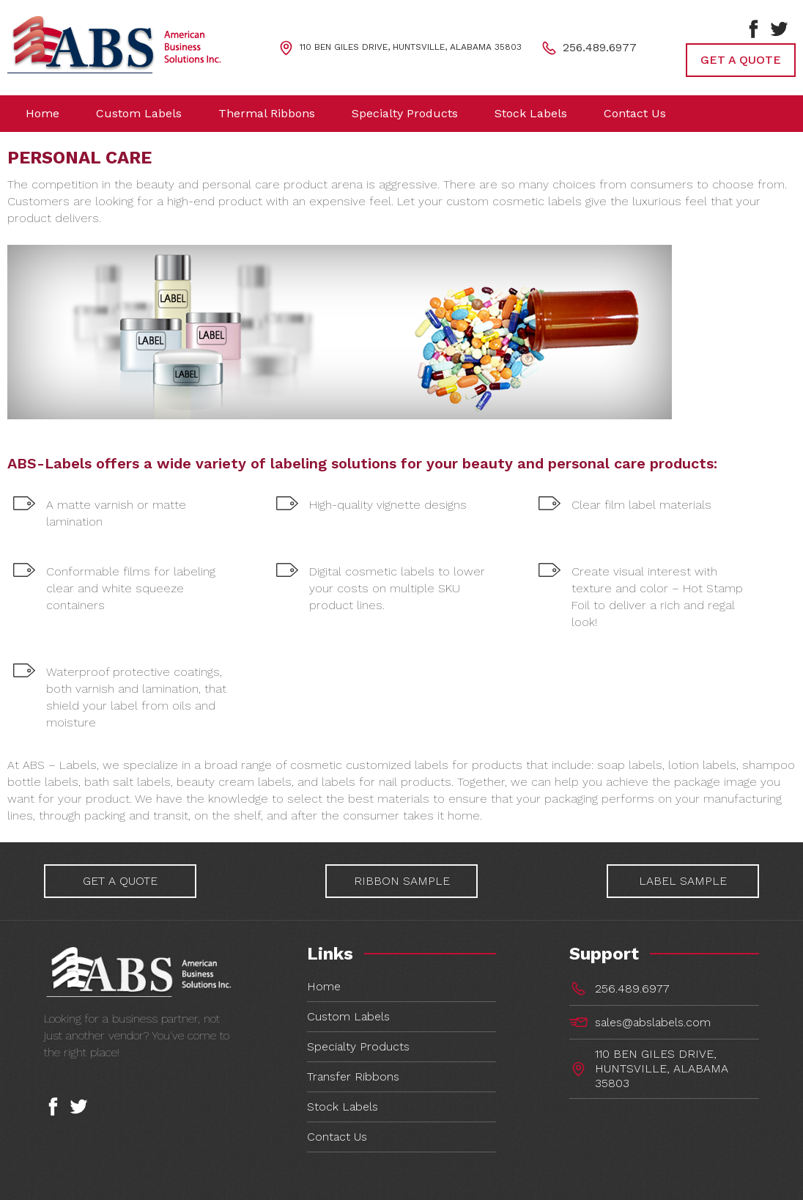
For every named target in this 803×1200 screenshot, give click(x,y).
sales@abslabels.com (653, 1022)
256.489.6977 (600, 47)
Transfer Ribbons (353, 1076)
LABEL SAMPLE (686, 881)
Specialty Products (358, 1046)
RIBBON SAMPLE (402, 881)
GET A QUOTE (741, 60)
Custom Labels (348, 1016)
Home (324, 986)
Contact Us (337, 1137)
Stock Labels (342, 1107)
